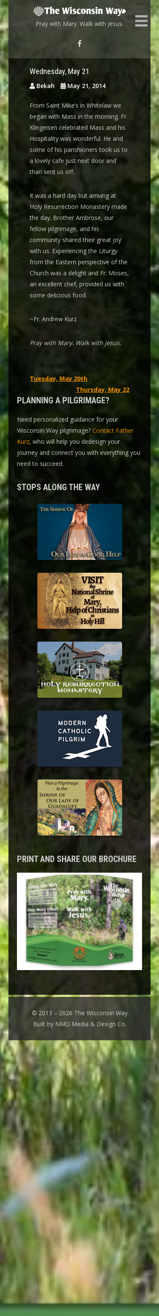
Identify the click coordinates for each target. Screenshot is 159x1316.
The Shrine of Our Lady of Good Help (79, 533)
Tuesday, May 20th (58, 378)
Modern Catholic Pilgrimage (79, 740)
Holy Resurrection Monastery (79, 671)
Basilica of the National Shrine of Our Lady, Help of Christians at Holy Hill (79, 602)
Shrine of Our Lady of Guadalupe (79, 808)
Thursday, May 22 (102, 389)
